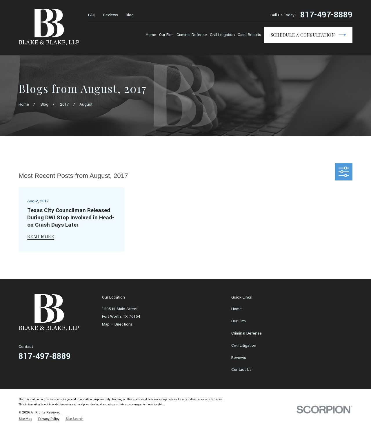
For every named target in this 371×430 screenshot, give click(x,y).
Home (236, 309)
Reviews (110, 15)
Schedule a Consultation (308, 35)
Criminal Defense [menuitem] (192, 34)
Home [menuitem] (151, 34)
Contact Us (241, 369)
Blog (130, 15)
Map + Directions (117, 324)
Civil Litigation (243, 345)
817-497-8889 (326, 15)
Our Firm (238, 321)
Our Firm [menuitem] (166, 34)
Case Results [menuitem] (249, 34)
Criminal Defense (246, 333)
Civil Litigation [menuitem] (222, 34)
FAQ (91, 15)
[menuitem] (25, 419)
